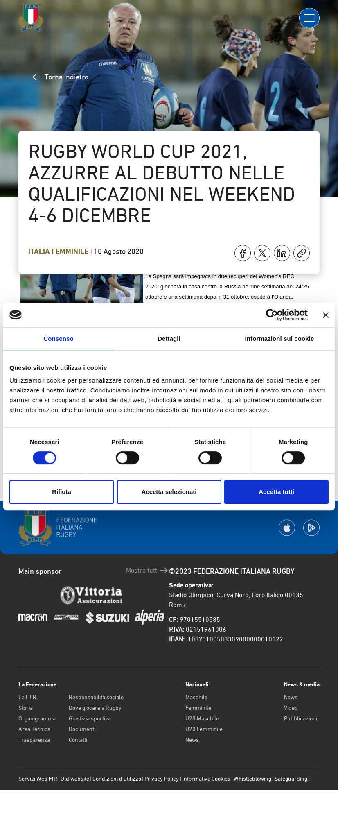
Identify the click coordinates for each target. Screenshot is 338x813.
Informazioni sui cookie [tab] (279, 338)
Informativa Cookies (206, 778)
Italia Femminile (59, 251)
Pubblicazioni (300, 718)
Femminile (198, 707)
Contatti (78, 739)
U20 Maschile (202, 718)
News (192, 739)
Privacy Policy (161, 778)
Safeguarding (291, 778)
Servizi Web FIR (37, 778)
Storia (25, 707)
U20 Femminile (204, 729)
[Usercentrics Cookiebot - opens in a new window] (272, 315)
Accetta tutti (276, 491)
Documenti (82, 729)
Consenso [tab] (58, 338)
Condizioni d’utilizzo (116, 778)
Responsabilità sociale (96, 697)
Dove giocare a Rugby (95, 707)
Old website (75, 778)
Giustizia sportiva (90, 718)
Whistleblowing (252, 778)
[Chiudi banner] (326, 315)
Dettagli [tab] (169, 338)
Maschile (196, 697)
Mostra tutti (147, 570)
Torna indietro (60, 77)
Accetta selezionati (168, 491)
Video (290, 707)
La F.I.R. (28, 697)
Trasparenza (34, 739)
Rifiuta (61, 491)
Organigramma (37, 718)
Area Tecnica (34, 729)
